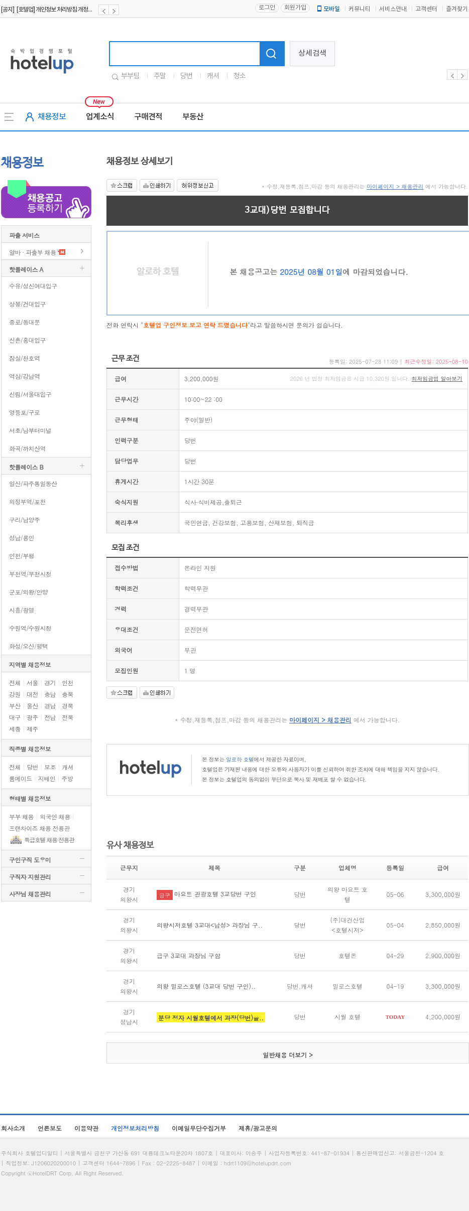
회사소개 (13, 1128)
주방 (67, 778)
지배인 (46, 778)
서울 (32, 682)
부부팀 (130, 76)
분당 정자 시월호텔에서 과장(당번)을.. (211, 1017)
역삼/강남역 (24, 376)
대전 (32, 694)
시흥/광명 (21, 610)
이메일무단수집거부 (199, 1128)
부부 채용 (21, 816)
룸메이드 (20, 778)
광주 (32, 717)
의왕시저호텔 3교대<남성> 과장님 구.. (210, 925)
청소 (239, 76)
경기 (50, 682)
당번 (186, 76)
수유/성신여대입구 (33, 285)
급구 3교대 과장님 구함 (188, 955)
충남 (50, 694)
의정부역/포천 (27, 501)
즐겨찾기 (457, 9)
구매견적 (148, 116)
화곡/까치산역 (27, 448)
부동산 (192, 116)
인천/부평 (21, 555)
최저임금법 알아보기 (437, 378)
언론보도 (50, 1128)
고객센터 (426, 9)
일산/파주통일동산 (33, 483)
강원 (15, 694)
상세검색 (312, 53)
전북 (67, 717)
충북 (67, 694)
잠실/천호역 (24, 358)
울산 (32, 705)
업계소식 (100, 116)
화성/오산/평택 (28, 646)
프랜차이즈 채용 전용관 (39, 828)
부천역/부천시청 (30, 573)
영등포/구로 (24, 412)
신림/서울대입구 (30, 394)
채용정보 (52, 116)
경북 (67, 705)
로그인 (267, 8)
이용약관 (86, 1128)
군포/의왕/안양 (28, 591)
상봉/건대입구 (27, 303)
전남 (50, 717)
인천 (67, 682)
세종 (15, 728)
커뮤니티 (359, 9)
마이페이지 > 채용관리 (395, 186)
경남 (50, 705)
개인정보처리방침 (135, 1128)
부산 (15, 705)
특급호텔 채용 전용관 (49, 839)
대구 (15, 717)
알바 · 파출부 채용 (32, 252)
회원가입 (295, 8)
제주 (32, 728)
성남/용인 (21, 537)
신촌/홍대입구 (27, 340)
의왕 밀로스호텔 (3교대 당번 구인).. (206, 986)
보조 (50, 767)
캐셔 (213, 76)
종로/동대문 (24, 322)
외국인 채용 (55, 816)
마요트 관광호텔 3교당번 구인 (215, 893)
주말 (160, 76)
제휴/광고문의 (258, 1128)
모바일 (328, 9)
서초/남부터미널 (30, 430)
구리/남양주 (24, 519)
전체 (15, 682)
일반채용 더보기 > (288, 1054)
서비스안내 (393, 9)
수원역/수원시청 (30, 628)
